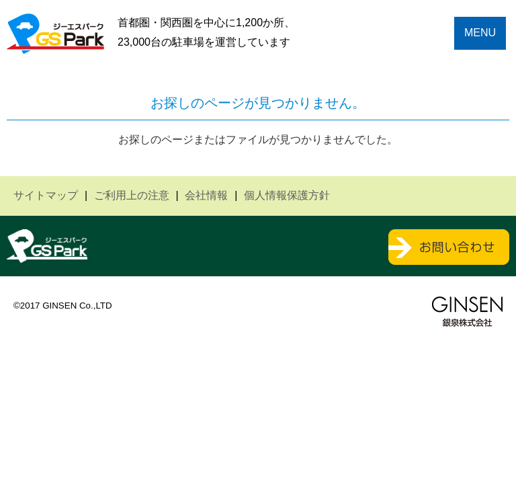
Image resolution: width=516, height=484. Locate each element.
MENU (480, 32)
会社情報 (206, 195)
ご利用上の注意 (131, 195)
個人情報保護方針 (287, 195)
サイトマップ (45, 195)
